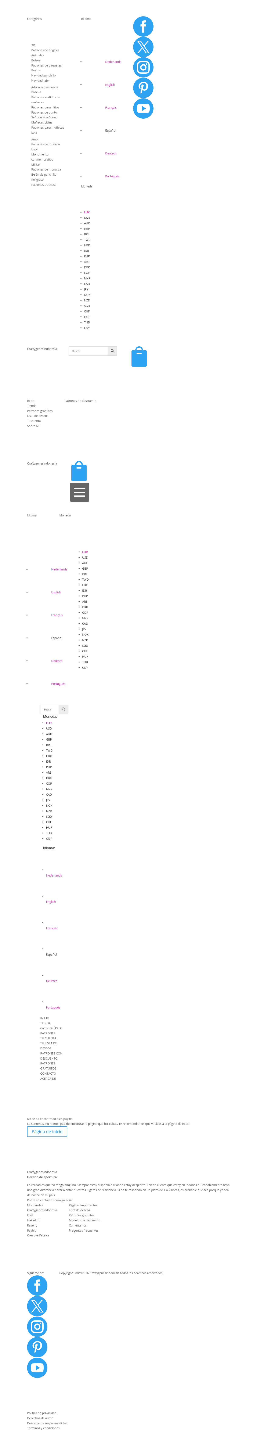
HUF (87, 317)
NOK (87, 295)
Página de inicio (47, 1131)
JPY (86, 289)
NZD (87, 300)
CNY (87, 328)
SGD (87, 306)
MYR (87, 278)
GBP (87, 229)
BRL (86, 234)
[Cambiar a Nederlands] (102, 62)
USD (87, 218)
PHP (87, 256)
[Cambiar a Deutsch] (100, 153)
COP (87, 273)
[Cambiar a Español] (100, 130)
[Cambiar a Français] (100, 107)
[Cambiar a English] (99, 85)
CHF (87, 311)
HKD (87, 245)
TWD (87, 240)
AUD (87, 223)
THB (87, 322)
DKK (87, 267)
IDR (86, 251)
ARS (86, 262)
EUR (87, 212)
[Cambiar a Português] (101, 176)
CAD (87, 284)
